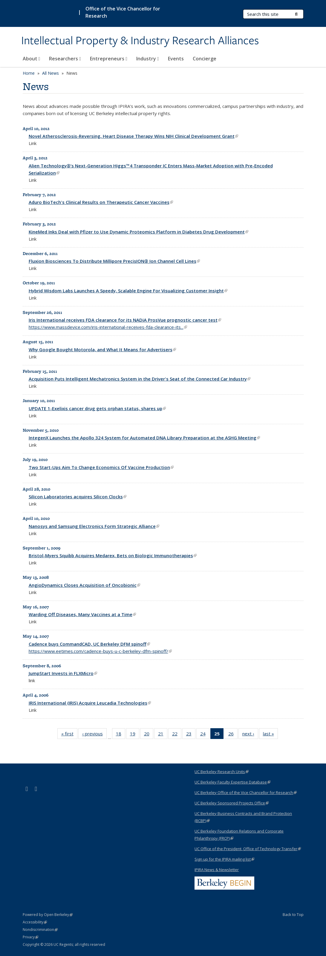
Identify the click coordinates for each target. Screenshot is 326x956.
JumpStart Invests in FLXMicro (63, 673)
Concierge (204, 58)
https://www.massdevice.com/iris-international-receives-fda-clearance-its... (108, 327)
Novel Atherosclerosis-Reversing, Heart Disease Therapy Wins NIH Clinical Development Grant (133, 136)
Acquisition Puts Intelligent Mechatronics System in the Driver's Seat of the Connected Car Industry (139, 379)
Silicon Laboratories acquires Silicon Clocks (77, 497)
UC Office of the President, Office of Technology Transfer (248, 848)
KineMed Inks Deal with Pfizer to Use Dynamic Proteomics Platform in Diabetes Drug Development (138, 232)
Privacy (30, 937)
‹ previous (94, 734)
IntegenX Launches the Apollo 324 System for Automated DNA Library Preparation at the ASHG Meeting (144, 438)
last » (270, 734)
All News (50, 73)
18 (120, 734)
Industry (147, 58)
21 (162, 734)
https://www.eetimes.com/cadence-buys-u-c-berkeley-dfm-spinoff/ (100, 651)
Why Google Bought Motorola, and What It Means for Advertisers (102, 349)
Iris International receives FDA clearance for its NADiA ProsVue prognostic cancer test (125, 320)
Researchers (65, 58)
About (31, 58)
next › (250, 734)
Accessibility (35, 922)
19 (134, 734)
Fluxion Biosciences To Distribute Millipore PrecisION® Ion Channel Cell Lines (114, 261)
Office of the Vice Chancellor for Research (122, 12)
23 (190, 734)
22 (176, 734)
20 (148, 734)
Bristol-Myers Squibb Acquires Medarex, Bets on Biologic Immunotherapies (113, 555)
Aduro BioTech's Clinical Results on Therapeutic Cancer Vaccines (101, 202)
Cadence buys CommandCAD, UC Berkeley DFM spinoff (89, 644)
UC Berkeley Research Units (222, 771)
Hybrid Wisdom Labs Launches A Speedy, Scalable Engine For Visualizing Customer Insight (128, 291)
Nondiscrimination (40, 929)
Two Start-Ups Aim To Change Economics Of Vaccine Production (101, 467)
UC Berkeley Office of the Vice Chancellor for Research (246, 792)
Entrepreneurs (108, 58)
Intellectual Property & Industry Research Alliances (140, 41)
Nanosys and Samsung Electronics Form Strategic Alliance (94, 526)
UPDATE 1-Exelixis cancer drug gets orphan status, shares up (97, 408)
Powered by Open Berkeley (48, 914)
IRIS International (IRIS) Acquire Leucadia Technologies (90, 703)
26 (233, 734)
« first (69, 734)
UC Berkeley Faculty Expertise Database (232, 782)
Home (29, 73)
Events (176, 58)
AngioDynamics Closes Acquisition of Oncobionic (84, 585)
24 (204, 734)
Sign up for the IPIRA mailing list (224, 859)
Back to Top (293, 914)
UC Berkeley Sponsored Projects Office (232, 803)
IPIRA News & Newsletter (217, 869)
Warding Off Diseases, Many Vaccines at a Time (82, 614)
